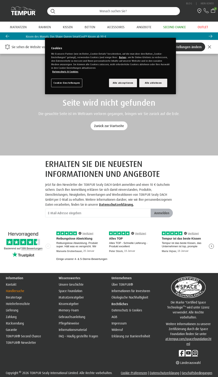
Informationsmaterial (73, 330)
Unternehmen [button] (121, 278)
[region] (110, 66)
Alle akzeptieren (123, 82)
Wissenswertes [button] (69, 278)
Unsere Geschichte (71, 284)
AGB (114, 317)
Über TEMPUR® (122, 284)
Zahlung (11, 317)
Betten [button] (90, 27)
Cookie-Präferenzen (134, 373)
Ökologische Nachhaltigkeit (129, 297)
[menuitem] (144, 27)
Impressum (119, 323)
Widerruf (117, 330)
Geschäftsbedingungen (197, 373)
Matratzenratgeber (71, 297)
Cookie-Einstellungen (66, 82)
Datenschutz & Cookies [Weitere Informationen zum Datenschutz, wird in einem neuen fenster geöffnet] (65, 71)
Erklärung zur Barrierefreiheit (130, 336)
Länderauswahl (188, 363)
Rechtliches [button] (119, 304)
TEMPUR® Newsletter (21, 342)
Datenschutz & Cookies (126, 310)
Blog (189, 3)
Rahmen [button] (45, 27)
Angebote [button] (144, 27)
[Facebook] (182, 353)
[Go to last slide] (7, 36)
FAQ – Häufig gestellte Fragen (78, 336)
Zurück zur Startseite (109, 126)
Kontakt (11, 284)
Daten (122, 57)
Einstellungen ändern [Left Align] (186, 47)
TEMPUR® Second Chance (23, 336)
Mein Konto (207, 3)
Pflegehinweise (69, 323)
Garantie (11, 330)
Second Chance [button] (174, 27)
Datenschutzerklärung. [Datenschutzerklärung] (116, 204)
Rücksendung (15, 323)
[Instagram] (195, 353)
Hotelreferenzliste (18, 304)
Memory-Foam (69, 310)
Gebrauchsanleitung (72, 317)
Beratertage (14, 297)
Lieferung (12, 310)
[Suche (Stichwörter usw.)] (113, 11)
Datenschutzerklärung (164, 373)
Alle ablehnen (153, 82)
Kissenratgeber (69, 304)
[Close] (209, 47)
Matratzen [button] (18, 27)
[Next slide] (210, 36)
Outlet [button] (203, 27)
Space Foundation (70, 291)
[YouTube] (188, 353)
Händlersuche (15, 291)
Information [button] (14, 278)
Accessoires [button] (116, 27)
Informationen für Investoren (130, 291)
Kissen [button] (68, 27)
